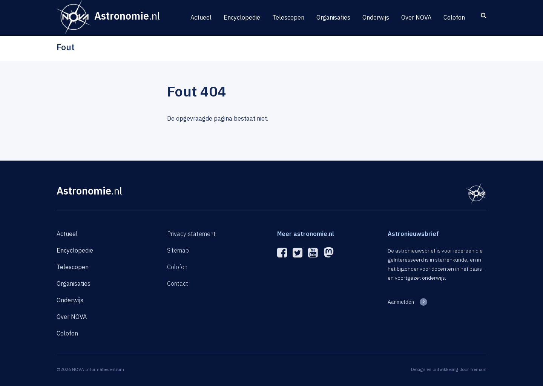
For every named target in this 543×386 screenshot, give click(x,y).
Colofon (454, 17)
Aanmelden (401, 302)
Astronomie (89, 190)
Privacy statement (191, 233)
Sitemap (178, 250)
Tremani (478, 369)
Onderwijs (375, 17)
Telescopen (288, 17)
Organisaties (333, 17)
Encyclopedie (242, 17)
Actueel (201, 17)
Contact (177, 283)
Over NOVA (416, 17)
